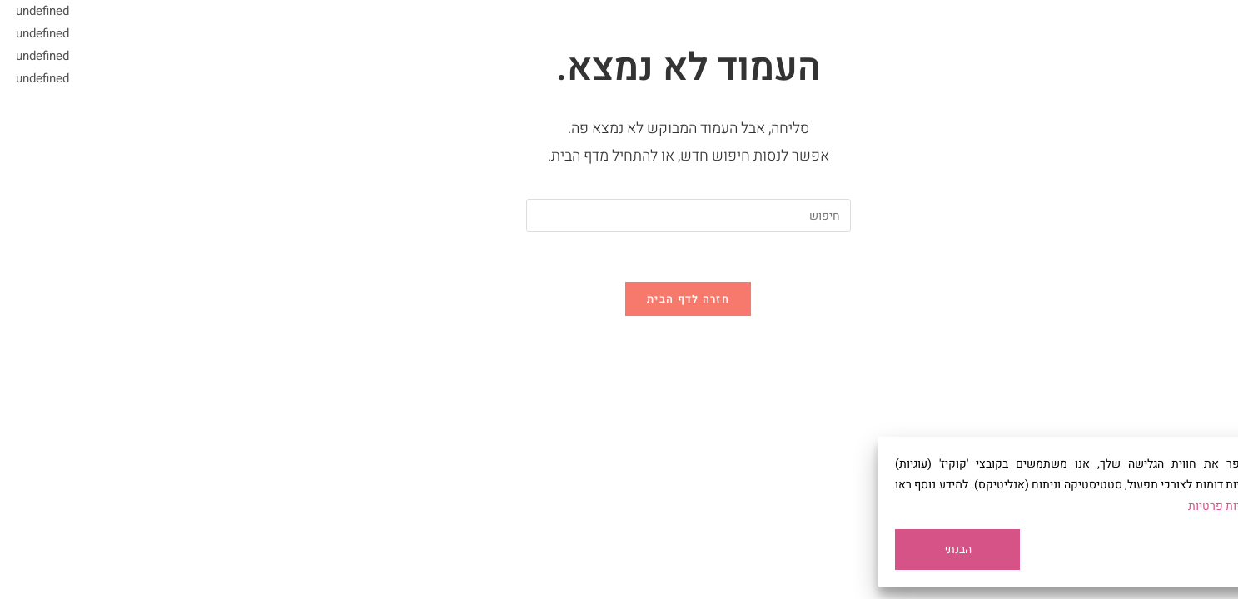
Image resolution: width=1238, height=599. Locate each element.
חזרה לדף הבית (619, 299)
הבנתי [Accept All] (888, 549)
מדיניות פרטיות (1155, 506)
